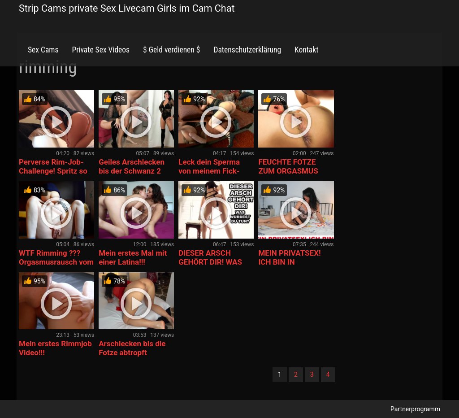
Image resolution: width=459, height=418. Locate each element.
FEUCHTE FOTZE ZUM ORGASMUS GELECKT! (288, 170)
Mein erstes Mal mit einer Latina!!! (133, 257)
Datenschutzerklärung (247, 49)
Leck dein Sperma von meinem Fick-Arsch (209, 170)
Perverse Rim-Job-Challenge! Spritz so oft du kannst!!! (53, 170)
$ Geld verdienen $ (171, 49)
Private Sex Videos (101, 49)
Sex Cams (43, 49)
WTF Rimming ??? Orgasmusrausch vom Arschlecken (56, 261)
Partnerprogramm (415, 409)
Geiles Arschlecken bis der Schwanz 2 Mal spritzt (132, 170)
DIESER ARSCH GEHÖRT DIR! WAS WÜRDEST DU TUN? (212, 261)
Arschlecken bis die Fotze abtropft (132, 348)
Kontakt (306, 49)
